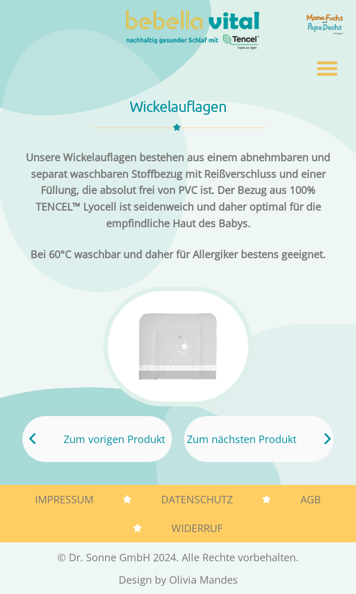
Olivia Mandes (203, 580)
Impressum (64, 499)
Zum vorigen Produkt (114, 439)
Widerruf (196, 528)
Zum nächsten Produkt (241, 439)
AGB (310, 499)
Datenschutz (197, 499)
